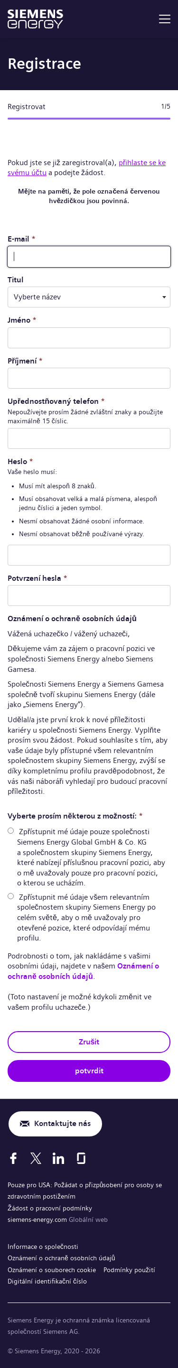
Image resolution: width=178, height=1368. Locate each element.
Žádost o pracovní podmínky (50, 1208)
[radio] (11, 831)
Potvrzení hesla (37, 578)
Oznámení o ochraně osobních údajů (83, 971)
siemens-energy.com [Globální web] (38, 1219)
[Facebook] (13, 1158)
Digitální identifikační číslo (47, 1281)
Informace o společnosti (43, 1246)
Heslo (20, 461)
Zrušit (89, 1041)
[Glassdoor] (81, 1158)
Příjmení (25, 360)
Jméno (22, 320)
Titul (16, 279)
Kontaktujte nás (62, 1123)
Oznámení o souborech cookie (52, 1270)
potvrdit (89, 1070)
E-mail (22, 238)
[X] (35, 1158)
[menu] (164, 19)
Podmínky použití (129, 1270)
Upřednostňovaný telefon (56, 401)
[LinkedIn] (58, 1158)
